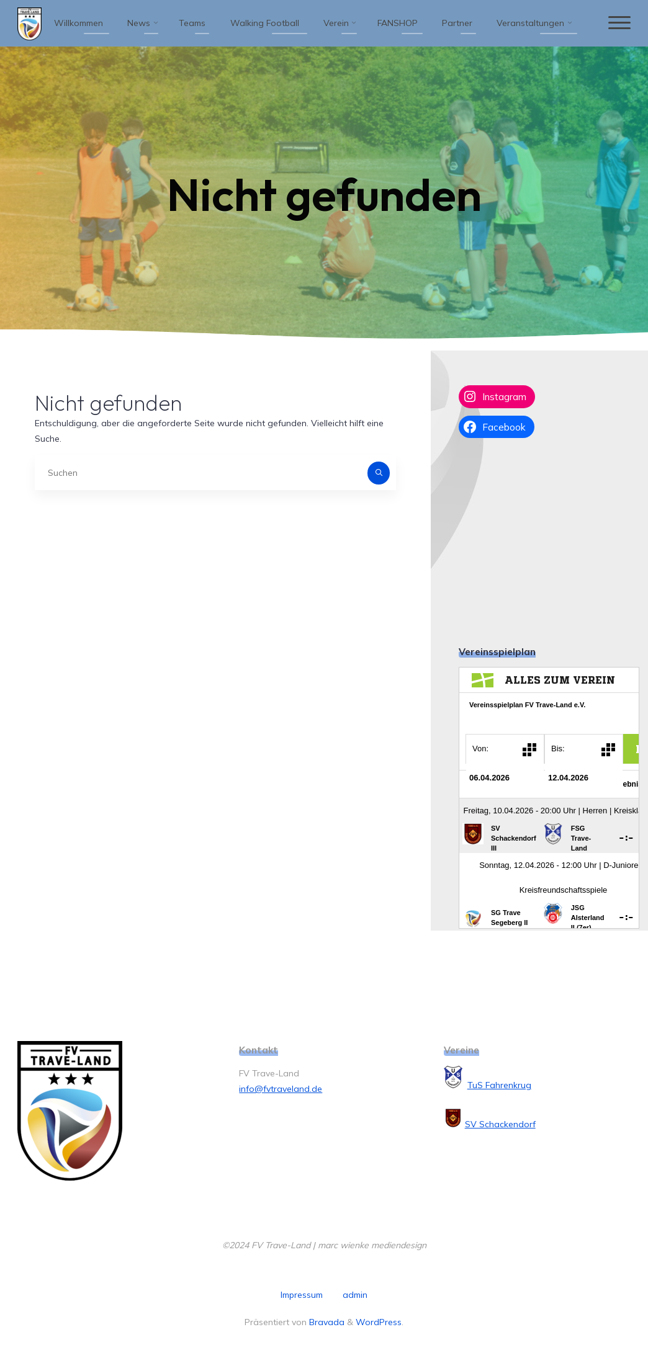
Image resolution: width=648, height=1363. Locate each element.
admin (355, 1294)
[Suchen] (378, 473)
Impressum (302, 1294)
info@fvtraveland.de (280, 1088)
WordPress (379, 1322)
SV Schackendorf (500, 1124)
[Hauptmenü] (619, 23)
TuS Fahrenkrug (499, 1085)
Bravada (325, 1322)
